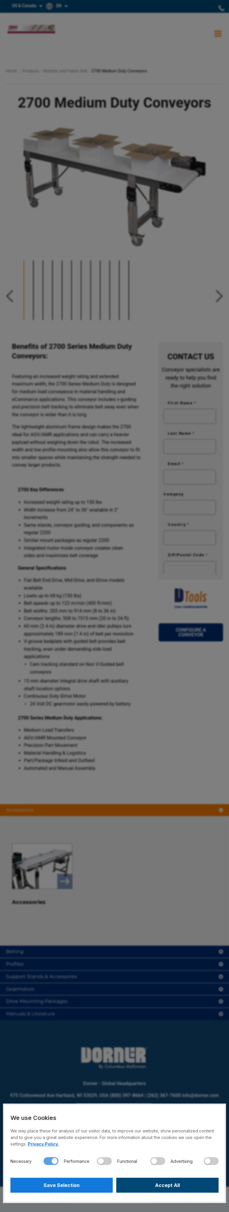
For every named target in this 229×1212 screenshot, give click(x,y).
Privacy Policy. (43, 1143)
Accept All (167, 1185)
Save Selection (62, 1185)
